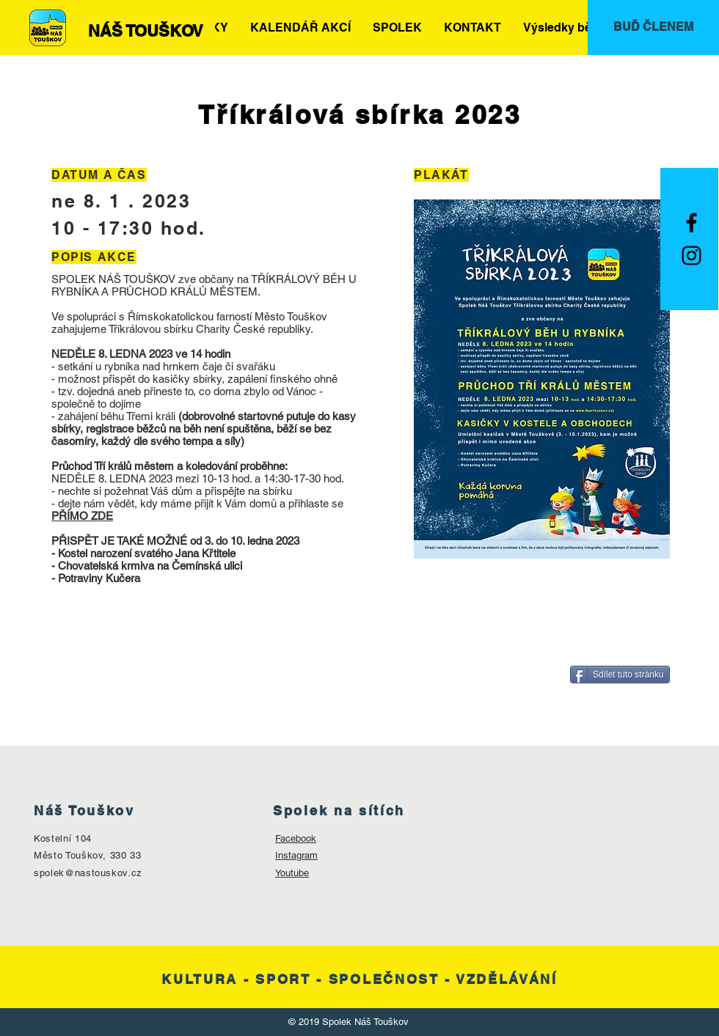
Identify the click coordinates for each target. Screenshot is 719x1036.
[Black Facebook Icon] (691, 222)
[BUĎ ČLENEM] (653, 27)
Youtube (292, 872)
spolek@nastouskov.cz (88, 872)
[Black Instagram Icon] (691, 255)
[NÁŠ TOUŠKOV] (145, 30)
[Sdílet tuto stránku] (620, 674)
